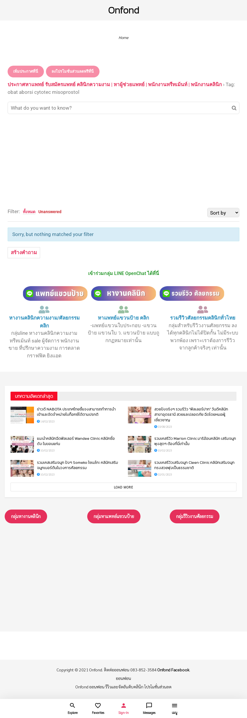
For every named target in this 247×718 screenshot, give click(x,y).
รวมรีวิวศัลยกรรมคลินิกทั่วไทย (202, 318)
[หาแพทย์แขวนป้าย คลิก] (123, 309)
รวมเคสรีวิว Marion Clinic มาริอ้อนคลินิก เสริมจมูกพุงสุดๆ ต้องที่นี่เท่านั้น (195, 441)
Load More (123, 487)
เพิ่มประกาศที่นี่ (25, 71)
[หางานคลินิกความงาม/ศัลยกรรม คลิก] (44, 309)
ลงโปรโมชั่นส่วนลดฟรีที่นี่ (73, 71)
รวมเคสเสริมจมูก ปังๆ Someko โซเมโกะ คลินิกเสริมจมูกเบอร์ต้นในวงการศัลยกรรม (77, 465)
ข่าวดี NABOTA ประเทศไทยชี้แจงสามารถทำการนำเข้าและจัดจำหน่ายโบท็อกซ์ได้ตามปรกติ (76, 411)
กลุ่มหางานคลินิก (26, 516)
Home (123, 37)
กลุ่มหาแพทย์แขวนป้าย (114, 516)
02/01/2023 (163, 474)
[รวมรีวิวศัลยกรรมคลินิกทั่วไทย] (202, 309)
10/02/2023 (45, 450)
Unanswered (49, 211)
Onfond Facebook (173, 669)
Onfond (123, 10)
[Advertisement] (123, 161)
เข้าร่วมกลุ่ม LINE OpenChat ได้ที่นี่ (123, 273)
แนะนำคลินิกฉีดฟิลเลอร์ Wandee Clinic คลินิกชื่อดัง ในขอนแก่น (76, 441)
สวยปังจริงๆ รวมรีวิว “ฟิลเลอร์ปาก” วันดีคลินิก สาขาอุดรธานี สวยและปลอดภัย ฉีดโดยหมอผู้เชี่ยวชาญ (191, 414)
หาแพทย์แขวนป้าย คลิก (123, 318)
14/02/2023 (45, 421)
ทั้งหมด (29, 211)
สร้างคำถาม (24, 252)
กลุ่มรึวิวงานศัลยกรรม (194, 516)
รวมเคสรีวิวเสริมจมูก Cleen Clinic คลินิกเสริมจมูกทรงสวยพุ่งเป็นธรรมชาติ (194, 465)
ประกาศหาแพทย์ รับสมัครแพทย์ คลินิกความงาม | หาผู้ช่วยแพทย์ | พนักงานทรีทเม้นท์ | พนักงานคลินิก (115, 84)
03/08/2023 (163, 426)
